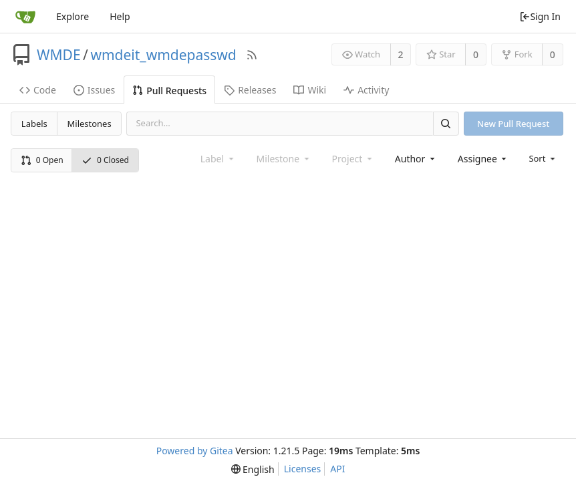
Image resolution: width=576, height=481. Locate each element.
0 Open (42, 160)
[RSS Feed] (252, 55)
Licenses (302, 468)
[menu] (543, 158)
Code (37, 90)
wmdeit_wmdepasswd (163, 54)
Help (120, 16)
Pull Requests (169, 90)
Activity (366, 90)
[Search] (445, 123)
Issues (94, 90)
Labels (34, 124)
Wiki (309, 90)
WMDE (59, 54)
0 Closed (105, 160)
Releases (250, 90)
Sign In (540, 16)
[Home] (25, 17)
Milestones (89, 124)
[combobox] (416, 158)
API (337, 468)
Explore (72, 16)
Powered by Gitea (194, 450)
